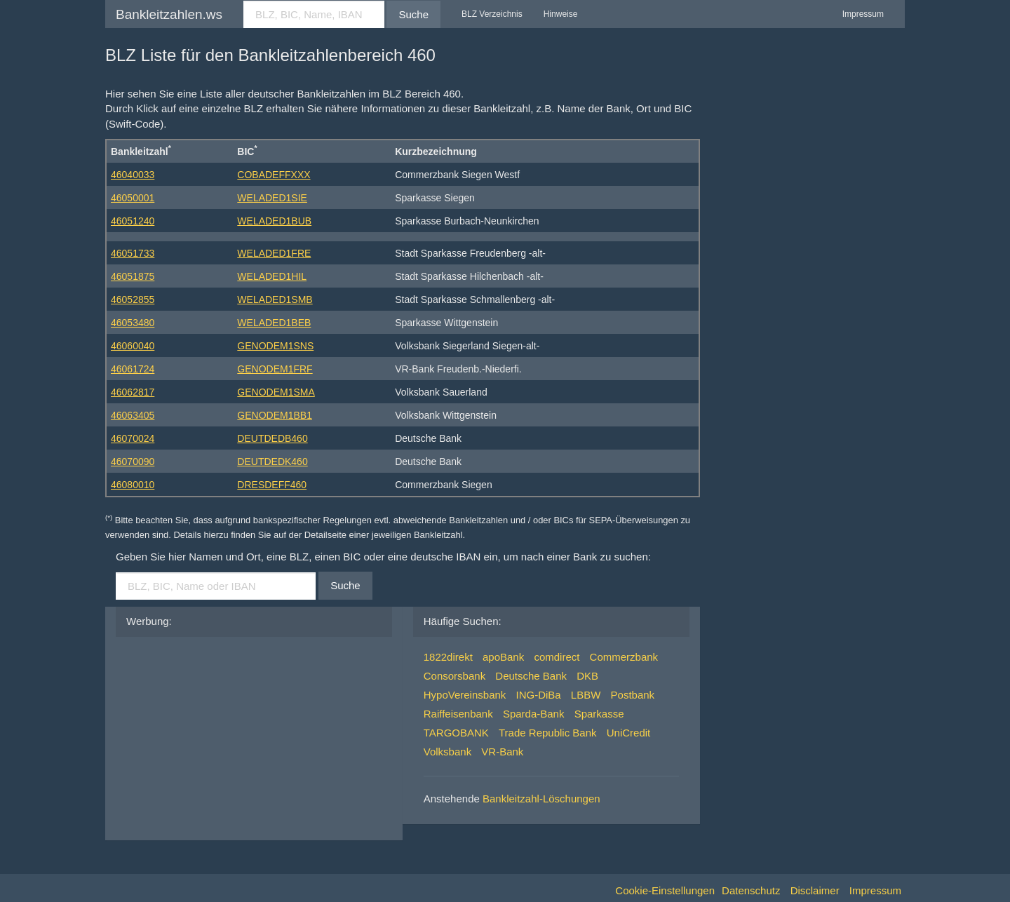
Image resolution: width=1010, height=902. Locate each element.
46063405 (132, 415)
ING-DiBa (538, 695)
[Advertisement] (231, 735)
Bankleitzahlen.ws (169, 14)
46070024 (132, 438)
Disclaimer (815, 890)
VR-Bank (502, 752)
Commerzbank (624, 657)
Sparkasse (599, 714)
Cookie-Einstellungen (665, 890)
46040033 (132, 174)
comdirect (556, 657)
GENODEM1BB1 (274, 415)
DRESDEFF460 (272, 484)
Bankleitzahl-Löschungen (541, 799)
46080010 (132, 484)
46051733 (132, 253)
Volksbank (447, 752)
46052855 (132, 299)
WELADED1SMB (274, 299)
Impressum (863, 14)
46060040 (132, 345)
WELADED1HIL (272, 276)
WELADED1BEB (274, 322)
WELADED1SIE (272, 197)
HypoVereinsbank (465, 695)
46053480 (132, 322)
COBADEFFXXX (273, 174)
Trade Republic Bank (548, 733)
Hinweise (561, 14)
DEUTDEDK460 (272, 461)
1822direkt (448, 657)
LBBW (586, 695)
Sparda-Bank (534, 714)
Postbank (633, 695)
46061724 (132, 369)
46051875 (132, 276)
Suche (413, 14)
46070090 (132, 461)
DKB (587, 676)
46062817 (132, 392)
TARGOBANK (456, 733)
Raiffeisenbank (458, 714)
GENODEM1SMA (275, 392)
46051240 (132, 221)
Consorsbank (454, 676)
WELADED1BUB (274, 221)
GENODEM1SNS (275, 345)
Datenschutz (751, 890)
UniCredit (629, 733)
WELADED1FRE (274, 253)
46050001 (132, 197)
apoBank (503, 657)
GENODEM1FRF (274, 369)
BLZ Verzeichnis (492, 14)
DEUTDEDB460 (272, 438)
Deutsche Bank (531, 676)
